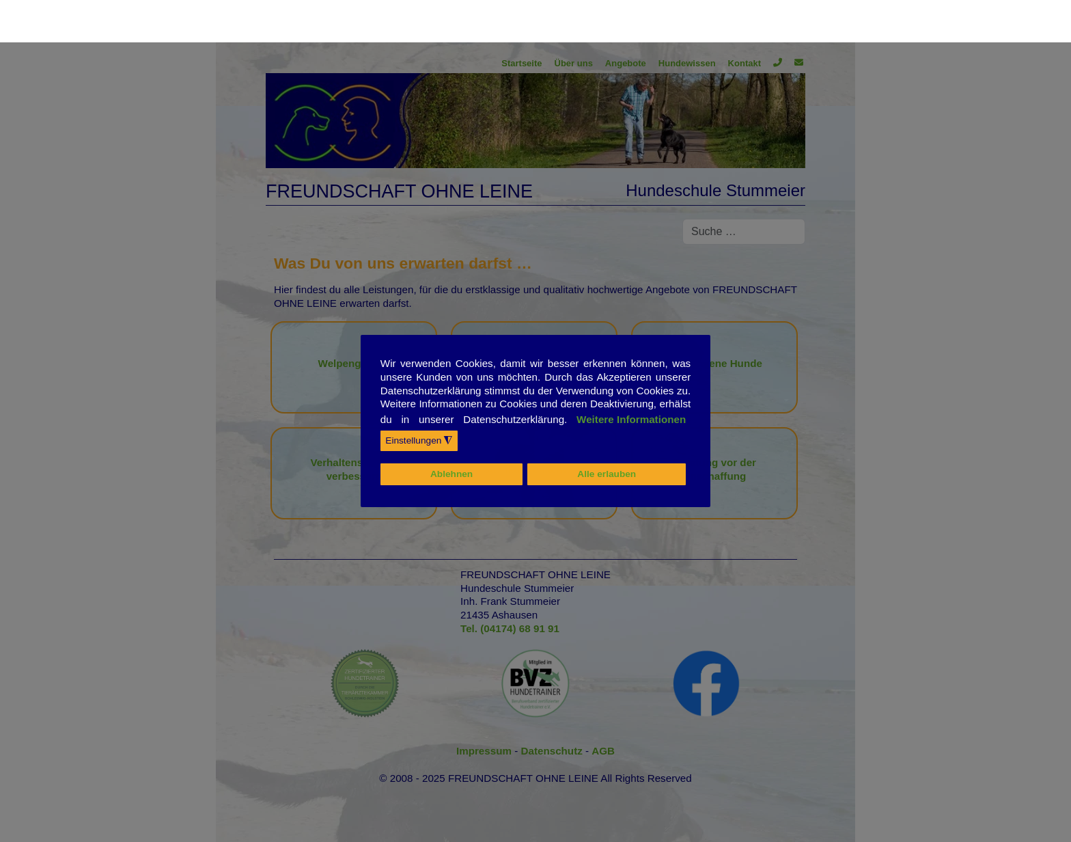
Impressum (485, 751)
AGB (603, 751)
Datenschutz (553, 751)
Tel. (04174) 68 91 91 (509, 628)
